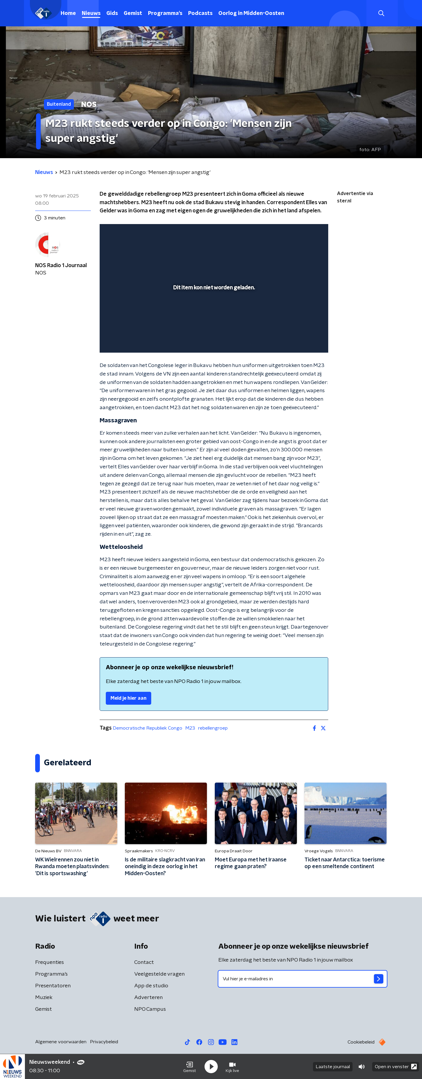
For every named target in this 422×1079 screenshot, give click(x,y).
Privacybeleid (104, 1041)
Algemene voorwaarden (60, 1041)
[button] (189, 1066)
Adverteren (148, 997)
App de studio (151, 985)
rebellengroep (213, 728)
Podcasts (200, 13)
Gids (112, 13)
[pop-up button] (302, 340)
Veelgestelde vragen (159, 974)
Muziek (43, 997)
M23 (190, 728)
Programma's (165, 13)
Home (68, 13)
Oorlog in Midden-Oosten (251, 13)
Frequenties (49, 962)
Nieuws (91, 13)
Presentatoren (53, 985)
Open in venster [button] (396, 1066)
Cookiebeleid (361, 1042)
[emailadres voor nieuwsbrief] (302, 979)
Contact (144, 962)
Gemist (133, 13)
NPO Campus (150, 1009)
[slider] (213, 324)
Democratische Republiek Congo (147, 728)
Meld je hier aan (128, 698)
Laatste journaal (333, 1066)
